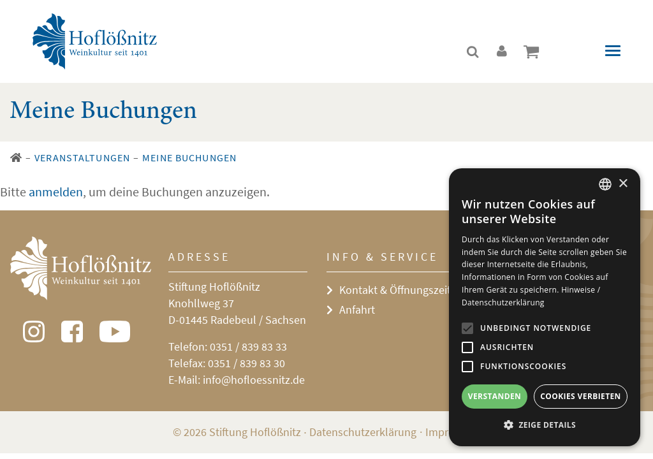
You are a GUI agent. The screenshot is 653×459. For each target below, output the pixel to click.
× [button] (622, 184)
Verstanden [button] (494, 396)
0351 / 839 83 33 (248, 346)
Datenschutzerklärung (362, 432)
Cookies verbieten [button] (580, 396)
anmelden (56, 192)
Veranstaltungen (82, 157)
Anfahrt (357, 309)
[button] (544, 425)
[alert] (544, 307)
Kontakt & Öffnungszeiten (401, 289)
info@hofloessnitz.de (254, 379)
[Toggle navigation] (613, 51)
